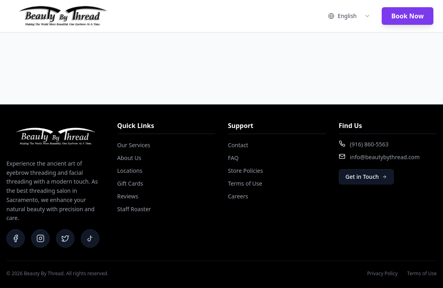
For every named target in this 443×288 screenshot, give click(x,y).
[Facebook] (15, 238)
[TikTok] (90, 238)
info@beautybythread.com (385, 157)
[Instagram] (40, 238)
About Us (129, 158)
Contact (238, 145)
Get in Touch (366, 176)
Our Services (133, 145)
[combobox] (349, 16)
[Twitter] (65, 238)
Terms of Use (245, 183)
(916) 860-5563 (369, 144)
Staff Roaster (134, 209)
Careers (238, 196)
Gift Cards (130, 183)
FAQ (233, 158)
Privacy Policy (382, 273)
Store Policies (245, 170)
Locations (130, 170)
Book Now (407, 16)
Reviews (127, 196)
